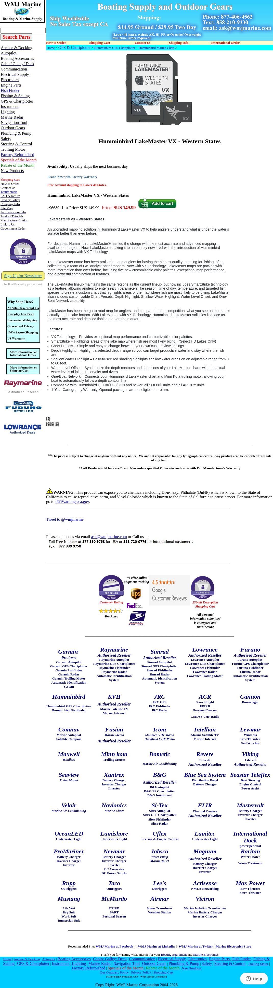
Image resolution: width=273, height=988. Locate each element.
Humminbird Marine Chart (156, 48)
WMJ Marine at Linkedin (156, 946)
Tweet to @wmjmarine (65, 519)
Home (51, 48)
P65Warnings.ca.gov (72, 501)
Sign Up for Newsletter (23, 276)
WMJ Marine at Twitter (196, 946)
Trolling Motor (258, 964)
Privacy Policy (141, 972)
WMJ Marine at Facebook (115, 946)
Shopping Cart (163, 972)
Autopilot (48, 959)
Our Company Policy (114, 972)
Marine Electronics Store (233, 946)
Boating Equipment (174, 954)
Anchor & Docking (27, 959)
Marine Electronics (205, 954)
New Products (191, 968)
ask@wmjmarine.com (109, 536)
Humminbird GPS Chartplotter (114, 48)
